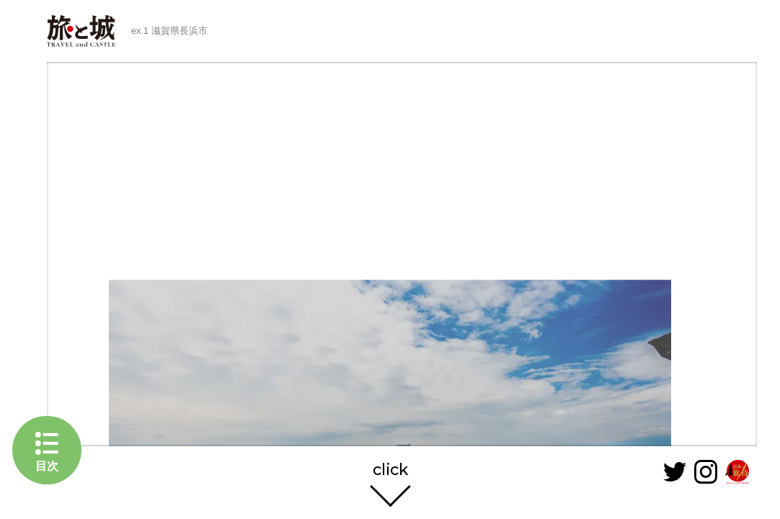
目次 (46, 465)
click (390, 470)
